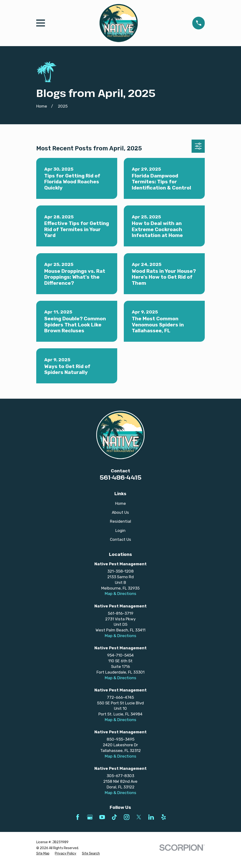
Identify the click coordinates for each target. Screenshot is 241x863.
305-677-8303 (120, 775)
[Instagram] (126, 817)
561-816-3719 (120, 613)
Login (120, 530)
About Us (120, 512)
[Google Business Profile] (90, 817)
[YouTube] (102, 817)
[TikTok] (114, 817)
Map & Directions (120, 593)
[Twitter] (139, 817)
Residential (120, 521)
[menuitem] (42, 853)
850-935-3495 (120, 739)
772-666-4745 (120, 697)
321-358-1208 (120, 571)
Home (120, 503)
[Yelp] (163, 817)
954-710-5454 (120, 655)
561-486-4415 (120, 477)
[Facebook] (77, 817)
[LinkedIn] (151, 817)
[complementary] (207, 837)
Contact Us (120, 539)
